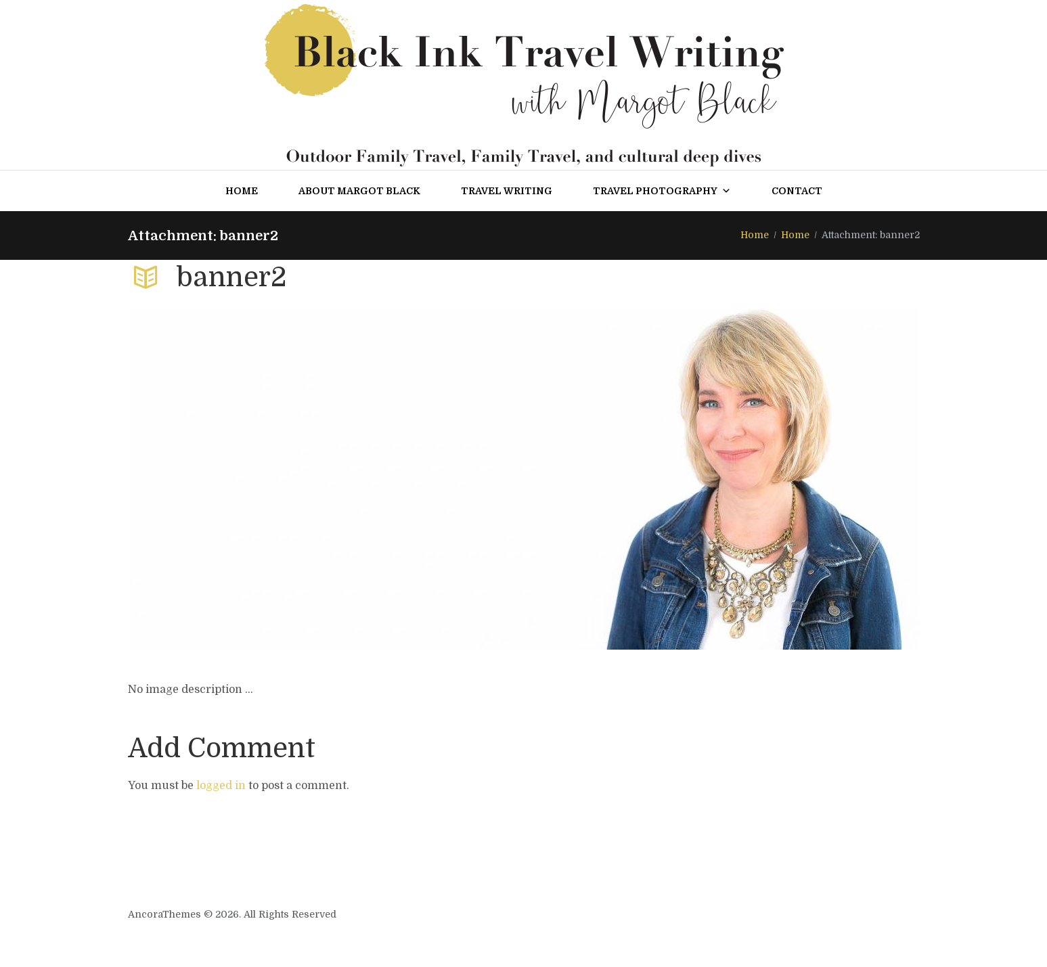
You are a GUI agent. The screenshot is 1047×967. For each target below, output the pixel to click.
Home (241, 190)
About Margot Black (359, 190)
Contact (797, 190)
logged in (221, 786)
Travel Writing (506, 190)
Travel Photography (662, 190)
